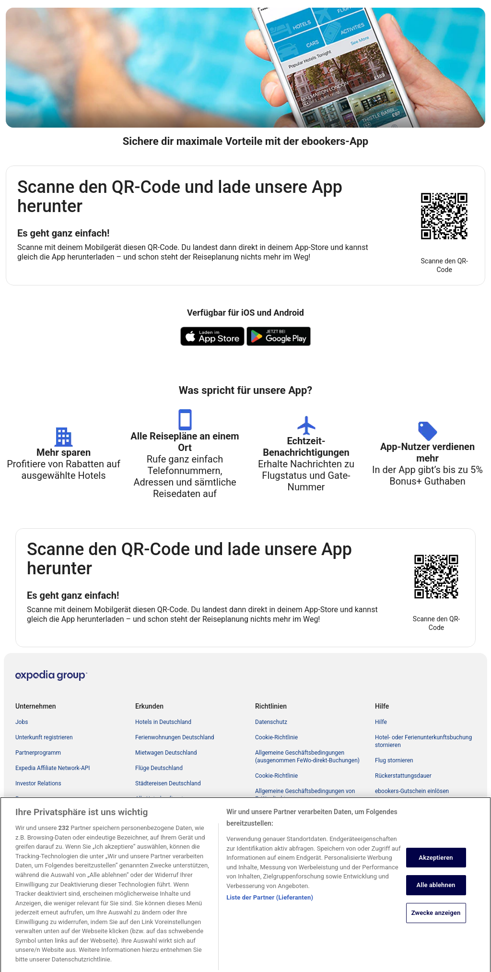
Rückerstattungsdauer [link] (403, 775)
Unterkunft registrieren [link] (44, 737)
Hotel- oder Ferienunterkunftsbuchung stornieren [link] (423, 741)
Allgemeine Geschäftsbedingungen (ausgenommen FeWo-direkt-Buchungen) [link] (307, 756)
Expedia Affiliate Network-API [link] (52, 768)
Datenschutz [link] (271, 722)
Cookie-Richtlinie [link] (276, 737)
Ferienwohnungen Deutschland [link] (174, 737)
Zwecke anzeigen (436, 921)
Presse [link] (24, 798)
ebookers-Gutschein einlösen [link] (412, 791)
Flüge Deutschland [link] (159, 768)
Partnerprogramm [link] (38, 752)
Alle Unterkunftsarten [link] (162, 798)
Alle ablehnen (436, 894)
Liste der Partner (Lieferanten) (269, 906)
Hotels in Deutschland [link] (163, 722)
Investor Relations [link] (38, 783)
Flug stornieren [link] (394, 760)
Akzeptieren (436, 866)
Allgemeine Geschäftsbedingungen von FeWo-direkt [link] (305, 795)
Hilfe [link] (381, 722)
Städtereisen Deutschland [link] (168, 783)
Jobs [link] (21, 722)
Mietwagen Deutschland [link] (166, 752)
